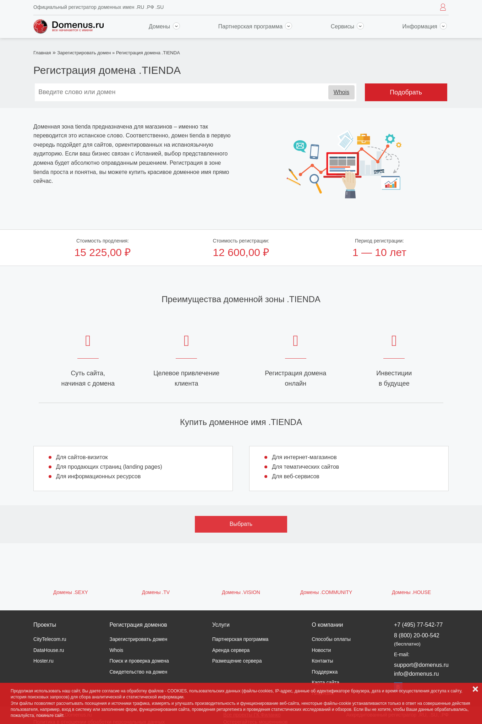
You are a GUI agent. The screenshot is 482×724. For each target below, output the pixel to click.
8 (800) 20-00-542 (416, 639)
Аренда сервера (231, 650)
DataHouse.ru (48, 650)
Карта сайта (325, 682)
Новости (321, 650)
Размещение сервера (237, 661)
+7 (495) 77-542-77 (418, 625)
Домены (164, 26)
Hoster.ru (43, 661)
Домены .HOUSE (411, 592)
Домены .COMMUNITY (326, 592)
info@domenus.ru (416, 674)
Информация (424, 26)
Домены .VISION (241, 592)
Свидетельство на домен (138, 672)
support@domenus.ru (421, 665)
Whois (341, 92)
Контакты (322, 661)
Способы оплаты (331, 639)
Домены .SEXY (70, 592)
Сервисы (347, 26)
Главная (42, 52)
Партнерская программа (255, 26)
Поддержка (325, 672)
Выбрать (241, 524)
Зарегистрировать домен (84, 52)
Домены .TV (156, 592)
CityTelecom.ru (49, 639)
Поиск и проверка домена (139, 661)
